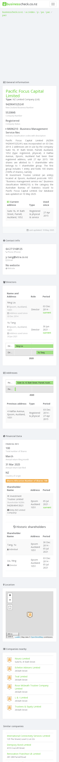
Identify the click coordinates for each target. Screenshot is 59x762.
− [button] (10, 600)
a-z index (30, 12)
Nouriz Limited (22, 658)
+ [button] (10, 595)
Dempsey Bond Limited (19, 744)
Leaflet (17, 637)
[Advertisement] (29, 47)
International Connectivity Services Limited (28, 735)
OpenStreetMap (37, 637)
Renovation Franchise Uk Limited (23, 753)
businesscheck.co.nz (12, 12)
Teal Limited (21, 676)
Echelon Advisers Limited (27, 667)
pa (42, 12)
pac (48, 12)
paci (4, 15)
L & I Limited (21, 697)
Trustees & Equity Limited (28, 706)
